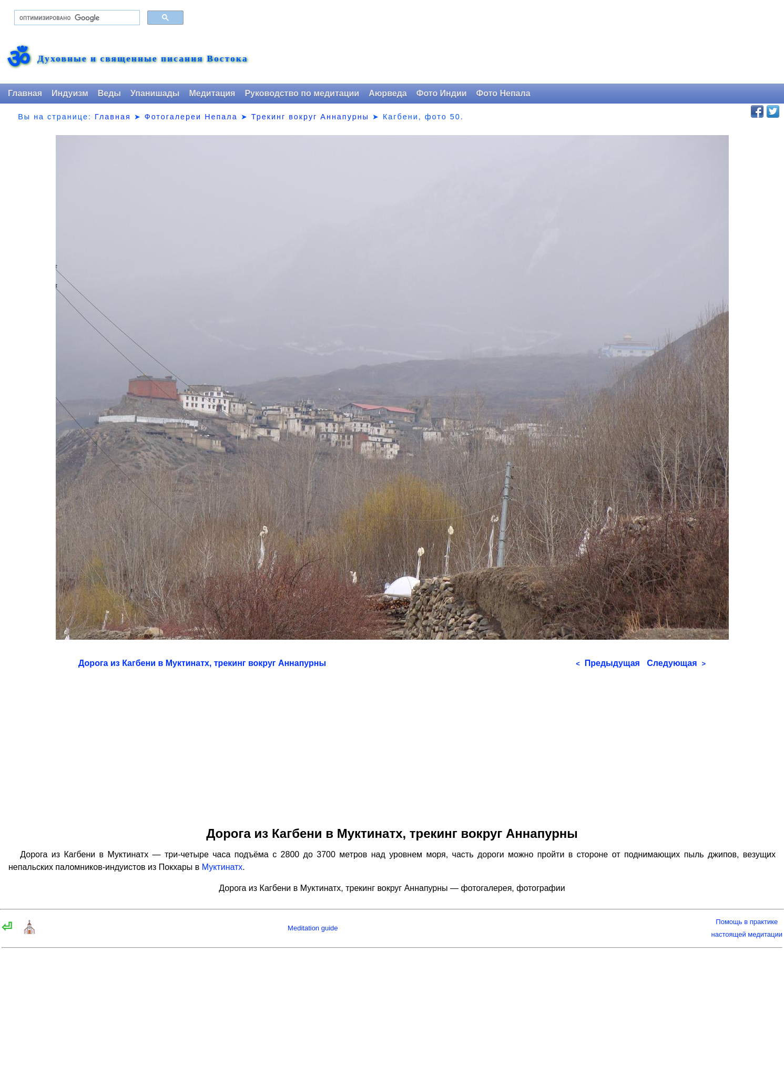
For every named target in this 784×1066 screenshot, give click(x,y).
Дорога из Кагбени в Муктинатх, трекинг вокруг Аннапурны (202, 663)
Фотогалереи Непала (191, 116)
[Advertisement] (392, 743)
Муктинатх (222, 867)
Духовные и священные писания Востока (142, 59)
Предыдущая (608, 663)
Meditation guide (313, 928)
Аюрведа (388, 93)
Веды (109, 93)
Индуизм (70, 93)
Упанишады (154, 93)
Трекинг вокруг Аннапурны (310, 116)
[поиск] (76, 18)
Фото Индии (441, 93)
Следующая (676, 663)
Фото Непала (503, 93)
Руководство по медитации (302, 93)
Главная (25, 93)
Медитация (212, 93)
